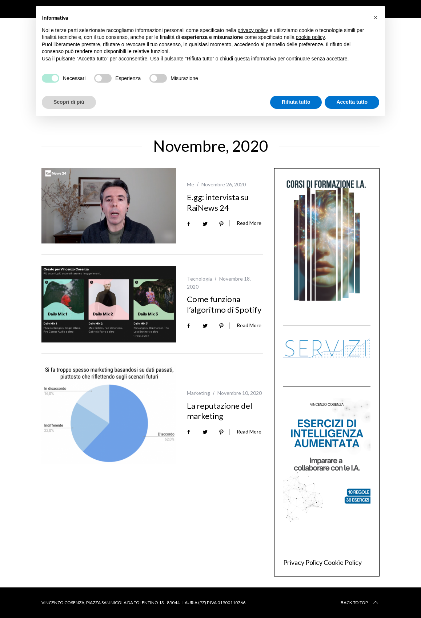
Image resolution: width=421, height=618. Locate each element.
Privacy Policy (302, 562)
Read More (249, 223)
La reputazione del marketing (219, 411)
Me (190, 184)
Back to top (360, 603)
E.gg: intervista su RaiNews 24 (218, 202)
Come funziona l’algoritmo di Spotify (224, 304)
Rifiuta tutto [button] (296, 102)
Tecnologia (199, 279)
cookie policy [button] (310, 37)
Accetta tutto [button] (352, 102)
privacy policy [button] (253, 30)
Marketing (198, 393)
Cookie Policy (343, 562)
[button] (375, 17)
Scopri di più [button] (68, 102)
